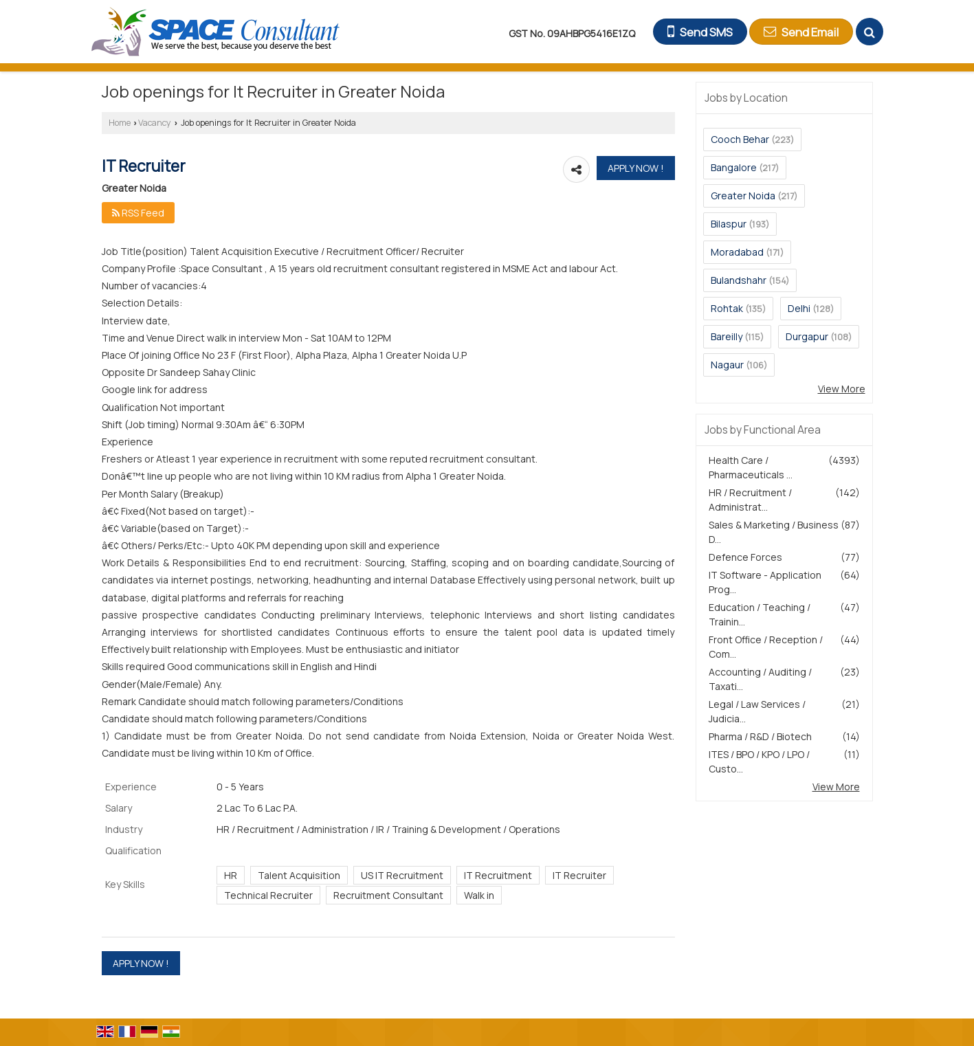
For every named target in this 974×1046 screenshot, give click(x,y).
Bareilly (726, 336)
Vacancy (154, 123)
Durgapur (807, 336)
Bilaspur (728, 223)
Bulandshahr (738, 280)
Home (120, 123)
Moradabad (737, 251)
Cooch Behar (740, 139)
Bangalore (734, 167)
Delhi (799, 308)
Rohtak (727, 308)
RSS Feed (138, 212)
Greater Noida (743, 195)
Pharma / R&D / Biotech (760, 736)
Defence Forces (745, 557)
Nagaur (727, 364)
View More (841, 388)
